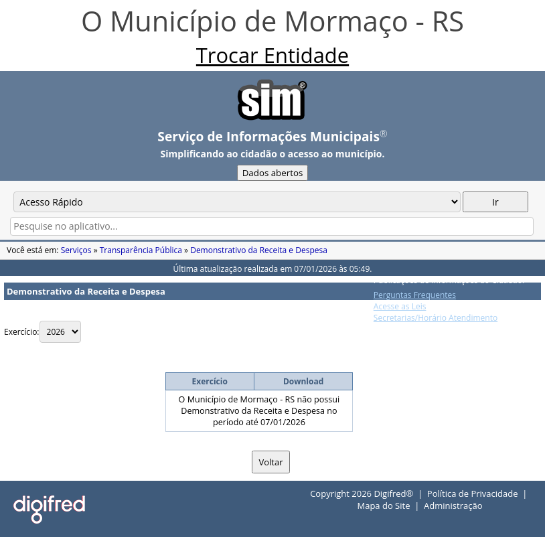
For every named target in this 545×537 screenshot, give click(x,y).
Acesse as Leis (400, 306)
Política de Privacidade (472, 493)
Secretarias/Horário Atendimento (435, 317)
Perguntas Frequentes (415, 295)
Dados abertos (272, 173)
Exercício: (22, 331)
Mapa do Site (383, 506)
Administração (453, 506)
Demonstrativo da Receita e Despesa (258, 250)
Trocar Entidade (272, 55)
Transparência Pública (141, 250)
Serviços (76, 250)
